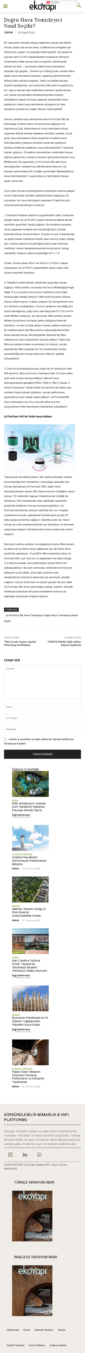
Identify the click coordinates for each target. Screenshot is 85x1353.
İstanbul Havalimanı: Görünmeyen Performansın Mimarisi (29, 860)
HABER (15, 958)
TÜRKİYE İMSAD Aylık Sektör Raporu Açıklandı (64, 643)
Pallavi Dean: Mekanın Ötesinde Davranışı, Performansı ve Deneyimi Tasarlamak (28, 1077)
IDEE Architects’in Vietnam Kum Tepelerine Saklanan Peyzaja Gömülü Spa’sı (29, 807)
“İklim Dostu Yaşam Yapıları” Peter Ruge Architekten (20, 643)
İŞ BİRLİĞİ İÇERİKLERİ (22, 854)
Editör (9, 32)
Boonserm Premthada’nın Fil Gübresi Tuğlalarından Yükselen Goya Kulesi (30, 1021)
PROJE (15, 801)
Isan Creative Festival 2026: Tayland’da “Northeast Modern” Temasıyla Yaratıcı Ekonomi (29, 965)
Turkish (53, 2)
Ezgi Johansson (21, 814)
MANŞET (16, 906)
